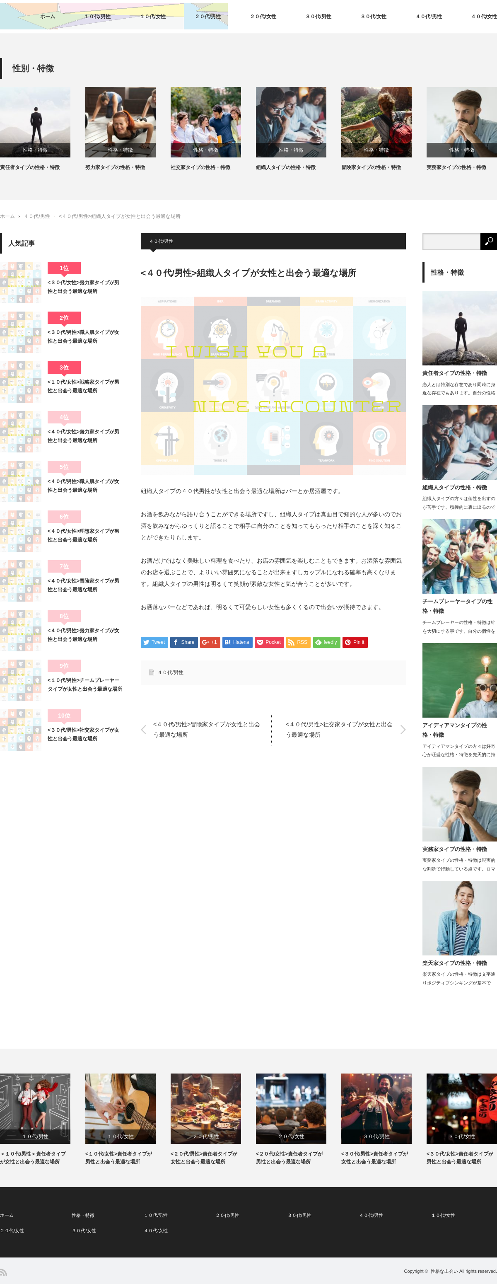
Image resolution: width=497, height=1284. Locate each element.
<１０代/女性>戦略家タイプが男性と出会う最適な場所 (83, 386)
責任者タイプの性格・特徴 (30, 167)
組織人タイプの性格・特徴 (286, 167)
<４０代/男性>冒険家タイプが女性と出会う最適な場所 (206, 729)
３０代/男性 (318, 16)
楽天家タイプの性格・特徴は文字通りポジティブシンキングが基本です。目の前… (458, 983)
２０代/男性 (208, 16)
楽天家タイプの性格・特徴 (454, 963)
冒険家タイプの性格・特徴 (371, 167)
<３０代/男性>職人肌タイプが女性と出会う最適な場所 (83, 336)
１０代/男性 (97, 16)
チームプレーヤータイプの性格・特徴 (457, 606)
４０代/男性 (428, 16)
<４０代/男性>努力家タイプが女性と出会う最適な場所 (83, 635)
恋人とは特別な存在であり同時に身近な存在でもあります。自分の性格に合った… (458, 393)
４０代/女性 (484, 16)
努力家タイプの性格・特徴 (115, 167)
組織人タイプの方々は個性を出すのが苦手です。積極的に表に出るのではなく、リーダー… (458, 507)
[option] (42, 129)
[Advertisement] (62, 813)
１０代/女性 (153, 16)
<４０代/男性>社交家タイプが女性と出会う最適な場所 (339, 729)
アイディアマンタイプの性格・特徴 (454, 730)
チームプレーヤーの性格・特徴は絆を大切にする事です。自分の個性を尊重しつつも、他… (458, 631)
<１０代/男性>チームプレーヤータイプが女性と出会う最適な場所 (85, 684)
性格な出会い (444, 1271)
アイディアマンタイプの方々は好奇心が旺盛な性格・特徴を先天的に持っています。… (458, 755)
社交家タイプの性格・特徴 (200, 167)
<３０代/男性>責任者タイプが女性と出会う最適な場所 (374, 1158)
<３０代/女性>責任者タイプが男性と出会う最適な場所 (460, 1158)
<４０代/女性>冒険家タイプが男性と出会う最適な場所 (83, 585)
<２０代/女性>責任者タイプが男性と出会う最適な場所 (289, 1158)
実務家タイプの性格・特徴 (456, 167)
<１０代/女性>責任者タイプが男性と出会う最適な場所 (118, 1158)
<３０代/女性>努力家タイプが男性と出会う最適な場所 (83, 287)
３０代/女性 (373, 16)
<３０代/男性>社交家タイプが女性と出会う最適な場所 (83, 734)
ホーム (47, 16)
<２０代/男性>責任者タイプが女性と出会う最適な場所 (204, 1158)
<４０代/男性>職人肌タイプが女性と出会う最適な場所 (83, 486)
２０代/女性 (263, 16)
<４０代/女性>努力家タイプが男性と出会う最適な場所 (83, 436)
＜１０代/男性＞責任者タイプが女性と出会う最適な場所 (33, 1158)
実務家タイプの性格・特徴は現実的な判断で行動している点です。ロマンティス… (458, 869)
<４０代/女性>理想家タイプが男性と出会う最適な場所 (83, 535)
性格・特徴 (35, 150)
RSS (3, 1272)
